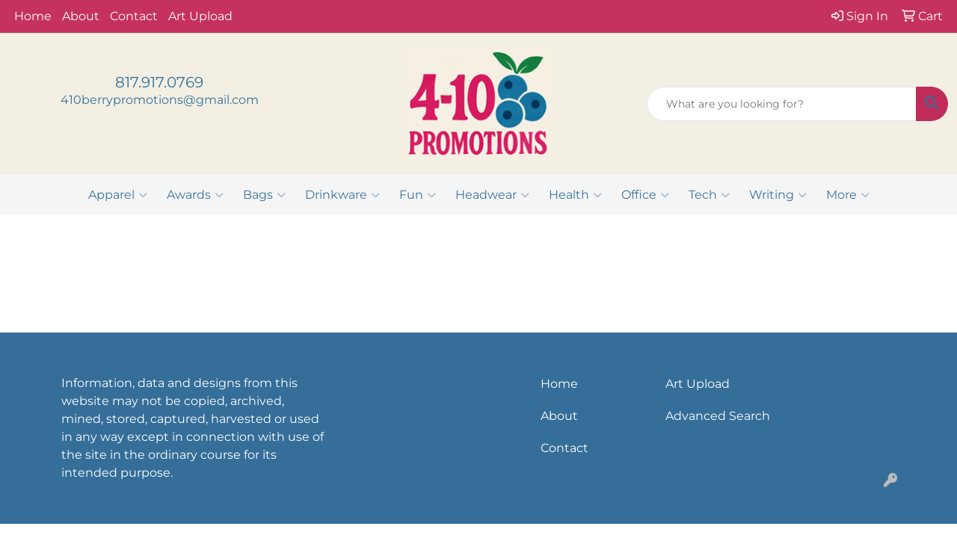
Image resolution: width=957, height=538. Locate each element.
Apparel (117, 195)
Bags (264, 195)
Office (645, 195)
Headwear (492, 195)
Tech (709, 195)
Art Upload (200, 16)
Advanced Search (717, 416)
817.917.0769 (159, 82)
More (848, 195)
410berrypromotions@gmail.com (160, 100)
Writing (778, 195)
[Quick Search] (782, 104)
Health (575, 195)
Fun (417, 195)
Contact (134, 16)
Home (33, 16)
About (80, 16)
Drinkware (342, 195)
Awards (195, 195)
